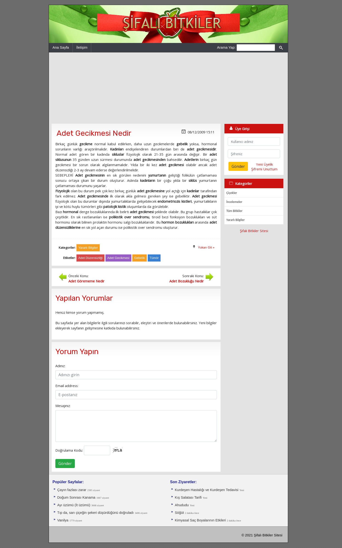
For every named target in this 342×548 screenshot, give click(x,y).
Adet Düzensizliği (90, 258)
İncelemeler (234, 202)
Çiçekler (231, 193)
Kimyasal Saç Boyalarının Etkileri (200, 520)
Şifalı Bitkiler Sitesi (254, 230)
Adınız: (60, 365)
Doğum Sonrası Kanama (76, 497)
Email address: (66, 385)
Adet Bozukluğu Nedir (186, 281)
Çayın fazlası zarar (71, 490)
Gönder (65, 463)
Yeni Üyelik (264, 164)
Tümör (154, 258)
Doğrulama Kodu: (69, 450)
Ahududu (182, 505)
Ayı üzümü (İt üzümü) (73, 505)
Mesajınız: (63, 405)
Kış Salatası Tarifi (188, 497)
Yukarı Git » (206, 247)
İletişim (81, 47)
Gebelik (139, 258)
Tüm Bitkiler (234, 211)
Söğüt (179, 513)
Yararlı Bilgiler (235, 220)
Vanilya (62, 520)
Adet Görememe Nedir (86, 281)
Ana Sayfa (60, 47)
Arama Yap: (226, 47)
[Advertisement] (168, 88)
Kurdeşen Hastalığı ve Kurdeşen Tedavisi (206, 490)
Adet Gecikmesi (118, 258)
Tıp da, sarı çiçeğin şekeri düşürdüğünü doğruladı (95, 513)
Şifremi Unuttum (264, 169)
